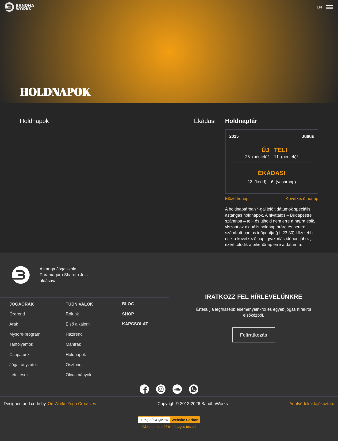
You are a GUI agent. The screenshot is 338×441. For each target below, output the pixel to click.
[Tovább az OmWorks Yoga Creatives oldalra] (72, 404)
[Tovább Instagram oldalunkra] (161, 389)
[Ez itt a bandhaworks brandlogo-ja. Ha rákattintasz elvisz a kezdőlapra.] (17, 7)
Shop (128, 314)
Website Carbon (185, 420)
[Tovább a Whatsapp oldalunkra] (193, 389)
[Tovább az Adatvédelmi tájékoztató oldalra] (311, 404)
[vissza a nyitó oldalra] (24, 275)
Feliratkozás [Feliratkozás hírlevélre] (253, 334)
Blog (128, 304)
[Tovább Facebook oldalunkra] (144, 389)
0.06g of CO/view (154, 420)
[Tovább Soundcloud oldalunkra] (177, 389)
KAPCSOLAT (135, 324)
